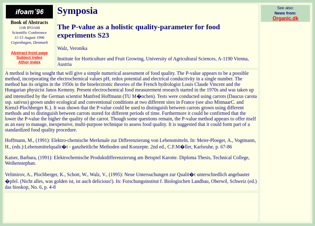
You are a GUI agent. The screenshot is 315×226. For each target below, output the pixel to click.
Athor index (29, 62)
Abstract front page (29, 52)
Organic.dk (285, 18)
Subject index (29, 57)
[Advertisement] (285, 119)
